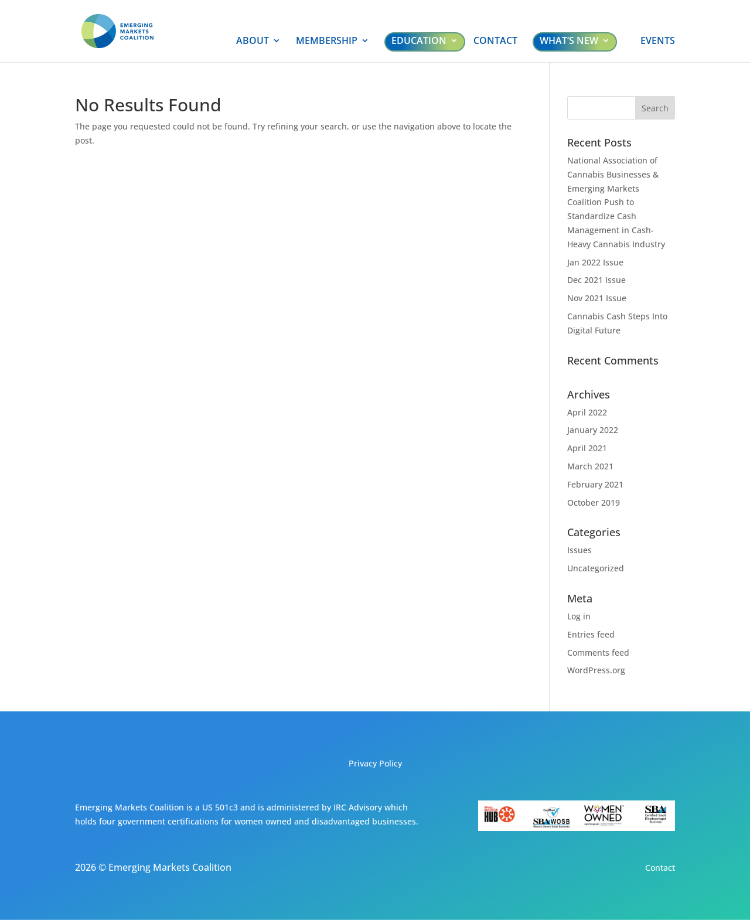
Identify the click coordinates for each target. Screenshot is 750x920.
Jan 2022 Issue (595, 262)
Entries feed (591, 634)
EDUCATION (418, 40)
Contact (660, 867)
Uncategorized (595, 568)
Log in (579, 616)
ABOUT (252, 41)
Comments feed (598, 652)
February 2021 (595, 484)
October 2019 (593, 502)
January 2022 (592, 429)
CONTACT (495, 41)
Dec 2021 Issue (596, 279)
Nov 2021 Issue (596, 298)
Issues (579, 550)
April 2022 (587, 412)
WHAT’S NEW (569, 40)
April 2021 (587, 448)
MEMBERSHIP (326, 41)
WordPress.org (596, 670)
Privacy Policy (375, 763)
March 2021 (590, 466)
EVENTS (657, 41)
